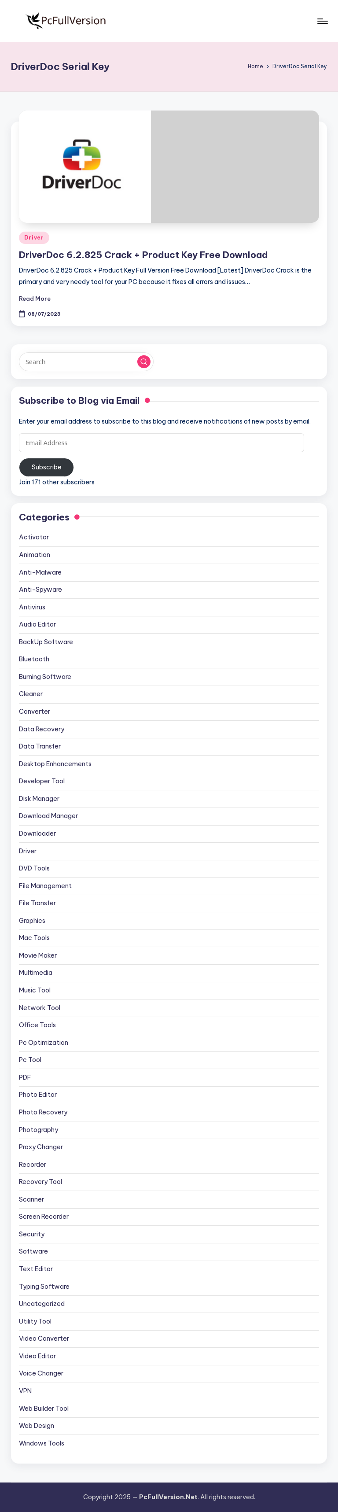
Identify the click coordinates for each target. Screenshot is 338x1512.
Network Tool (39, 1008)
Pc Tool (30, 1060)
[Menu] (322, 21)
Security (31, 1234)
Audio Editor (37, 624)
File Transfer (37, 903)
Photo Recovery (43, 1112)
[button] (144, 362)
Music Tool (35, 990)
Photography (38, 1130)
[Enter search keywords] (86, 361)
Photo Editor (38, 1095)
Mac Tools (34, 938)
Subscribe (47, 467)
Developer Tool (42, 781)
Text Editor (36, 1269)
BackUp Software (46, 642)
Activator (34, 537)
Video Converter (44, 1338)
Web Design (36, 1426)
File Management (45, 886)
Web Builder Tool (44, 1408)
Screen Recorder (44, 1217)
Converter (34, 711)
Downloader (37, 833)
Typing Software (44, 1287)
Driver (34, 237)
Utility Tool (35, 1321)
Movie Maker (38, 955)
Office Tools (37, 1025)
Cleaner (31, 694)
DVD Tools (34, 868)
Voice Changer (41, 1373)
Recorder (32, 1165)
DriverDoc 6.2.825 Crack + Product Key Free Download (143, 254)
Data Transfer (40, 746)
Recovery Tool (40, 1182)
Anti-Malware (40, 572)
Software (33, 1251)
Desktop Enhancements (55, 764)
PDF (25, 1077)
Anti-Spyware (40, 590)
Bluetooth (34, 659)
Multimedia (35, 973)
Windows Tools (41, 1443)
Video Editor (37, 1356)
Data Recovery (41, 729)
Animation (34, 555)
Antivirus (32, 607)
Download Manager (48, 816)
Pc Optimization (43, 1043)
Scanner (31, 1199)
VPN (25, 1391)
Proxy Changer (41, 1147)
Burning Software (45, 677)
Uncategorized (42, 1304)
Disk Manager (39, 799)
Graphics (32, 921)
